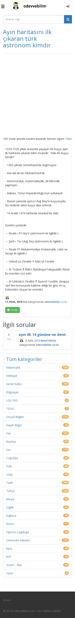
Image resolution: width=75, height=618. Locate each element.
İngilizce (11, 515)
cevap (14, 310)
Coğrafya (12, 458)
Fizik (9, 466)
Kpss (9, 548)
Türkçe (10, 491)
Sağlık (10, 507)
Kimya (10, 499)
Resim (10, 524)
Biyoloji (11, 441)
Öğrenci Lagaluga (17, 532)
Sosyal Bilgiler (15, 417)
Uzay (9, 474)
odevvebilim (43, 344)
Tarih (9, 483)
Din (8, 450)
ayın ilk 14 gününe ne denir (42, 334)
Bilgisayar (12, 392)
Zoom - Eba (14, 565)
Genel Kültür (48, 340)
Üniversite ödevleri (18, 540)
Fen (25, 302)
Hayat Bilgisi (14, 425)
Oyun (9, 573)
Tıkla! (68, 139)
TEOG (10, 409)
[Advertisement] (37, 95)
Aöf (8, 557)
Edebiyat (11, 376)
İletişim (7, 600)
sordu (63, 302)
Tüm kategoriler (24, 359)
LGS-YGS (12, 400)
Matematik (13, 367)
